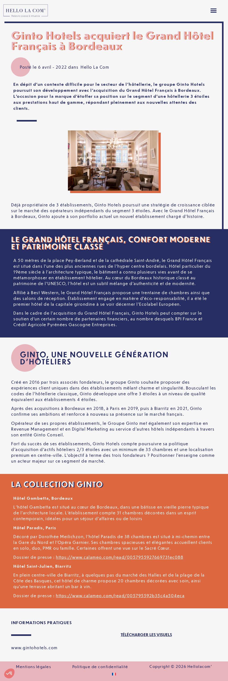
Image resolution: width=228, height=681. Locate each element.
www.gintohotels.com (34, 647)
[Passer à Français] (114, 674)
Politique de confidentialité (100, 666)
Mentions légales (33, 666)
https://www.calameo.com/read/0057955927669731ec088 (119, 557)
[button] (214, 11)
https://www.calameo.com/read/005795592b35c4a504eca (120, 595)
